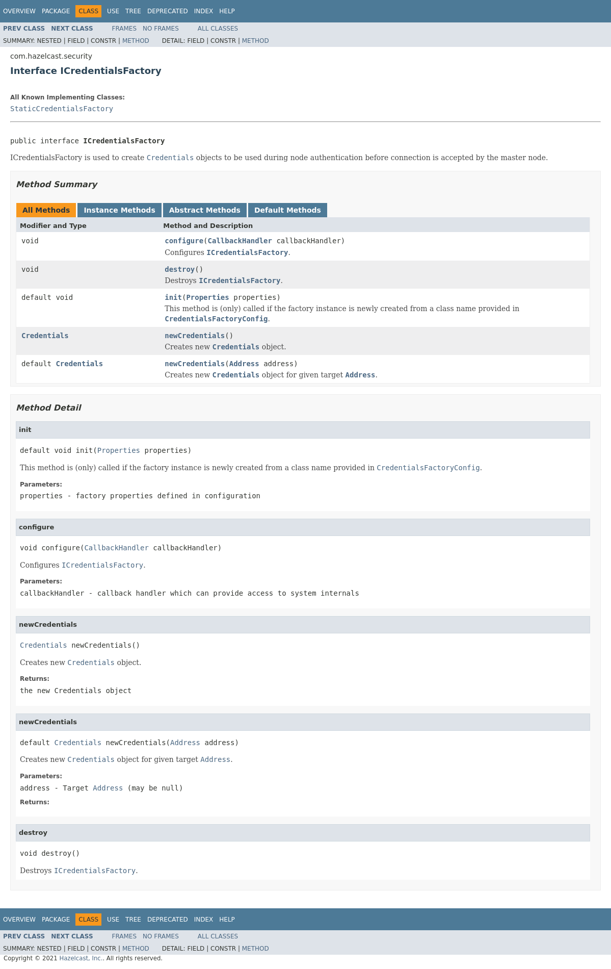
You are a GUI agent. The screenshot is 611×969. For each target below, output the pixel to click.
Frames (124, 28)
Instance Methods (119, 210)
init (173, 297)
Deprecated (167, 11)
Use (113, 11)
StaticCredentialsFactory (61, 109)
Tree (133, 11)
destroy (180, 269)
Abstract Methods (205, 210)
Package (56, 11)
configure (184, 241)
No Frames (161, 28)
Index (204, 11)
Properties (207, 297)
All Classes (218, 28)
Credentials (45, 336)
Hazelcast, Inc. (80, 958)
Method (135, 40)
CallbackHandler (240, 241)
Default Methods (287, 210)
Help (227, 11)
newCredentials (195, 336)
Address (244, 364)
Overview (19, 11)
